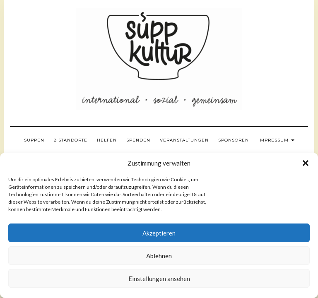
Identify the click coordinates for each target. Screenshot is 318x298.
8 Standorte (70, 140)
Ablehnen (159, 256)
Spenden (138, 140)
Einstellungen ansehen (159, 278)
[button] (305, 163)
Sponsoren (233, 140)
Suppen (34, 140)
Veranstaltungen (184, 140)
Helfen (107, 140)
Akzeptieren (159, 233)
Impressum (276, 140)
